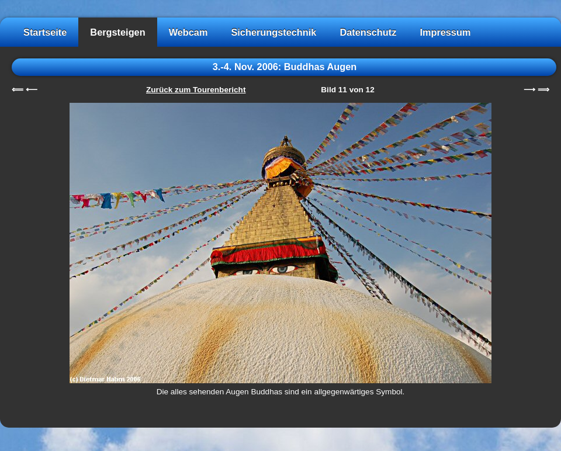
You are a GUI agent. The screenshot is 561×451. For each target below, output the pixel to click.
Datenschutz (368, 32)
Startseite (45, 32)
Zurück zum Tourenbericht (195, 89)
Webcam (188, 32)
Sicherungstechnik (273, 32)
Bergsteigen (117, 32)
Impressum (445, 32)
